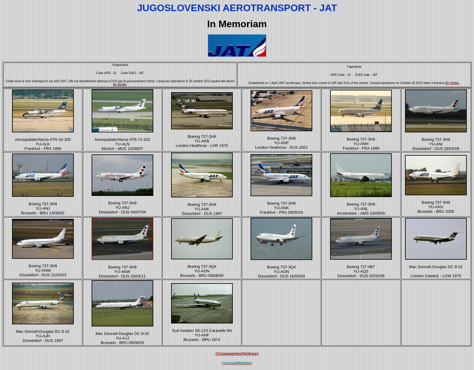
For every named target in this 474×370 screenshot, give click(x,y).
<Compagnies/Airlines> (237, 353)
